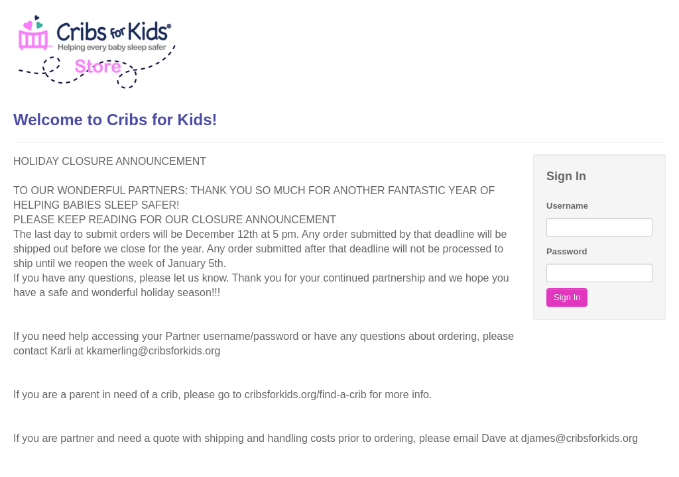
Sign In (567, 297)
